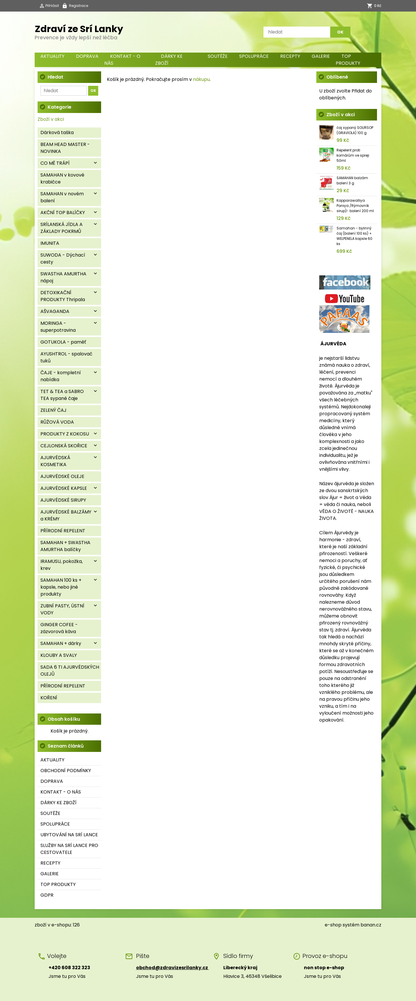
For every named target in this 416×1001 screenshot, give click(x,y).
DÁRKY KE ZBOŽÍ (169, 59)
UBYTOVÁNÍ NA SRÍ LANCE (69, 834)
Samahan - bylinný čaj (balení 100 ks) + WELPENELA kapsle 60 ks (354, 236)
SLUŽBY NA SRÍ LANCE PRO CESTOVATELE (69, 849)
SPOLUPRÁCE (254, 56)
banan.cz (371, 925)
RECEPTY (290, 56)
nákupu (201, 79)
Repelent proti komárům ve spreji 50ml (353, 155)
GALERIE (321, 56)
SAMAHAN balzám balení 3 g (352, 180)
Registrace (78, 5)
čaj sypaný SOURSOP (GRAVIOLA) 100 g (355, 130)
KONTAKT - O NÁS (122, 59)
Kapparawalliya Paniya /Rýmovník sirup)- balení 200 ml (355, 205)
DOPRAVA (87, 56)
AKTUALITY (52, 56)
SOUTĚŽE (218, 56)
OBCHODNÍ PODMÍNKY (65, 770)
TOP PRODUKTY (348, 59)
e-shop (333, 925)
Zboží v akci (51, 119)
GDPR (46, 895)
